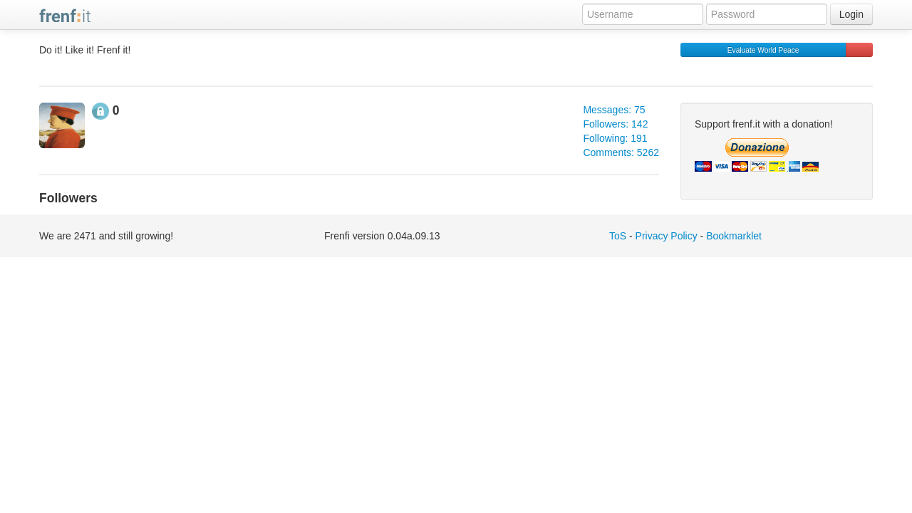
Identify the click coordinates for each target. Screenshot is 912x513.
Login (851, 14)
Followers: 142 (615, 124)
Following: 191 (615, 138)
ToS (617, 236)
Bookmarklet (734, 236)
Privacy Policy (667, 236)
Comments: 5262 (621, 152)
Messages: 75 (614, 109)
